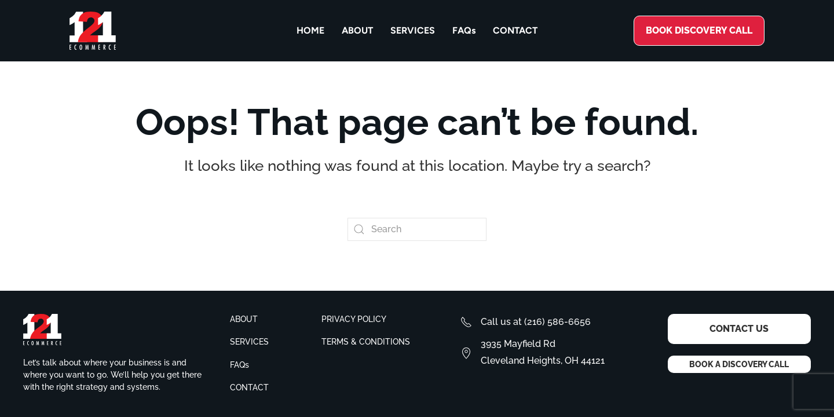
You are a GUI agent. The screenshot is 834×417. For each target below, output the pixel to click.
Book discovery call (699, 30)
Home (310, 30)
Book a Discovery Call (739, 364)
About (357, 30)
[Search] (417, 229)
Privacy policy (353, 319)
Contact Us (739, 328)
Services (412, 30)
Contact (515, 30)
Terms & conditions (365, 341)
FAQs (463, 30)
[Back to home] (93, 31)
